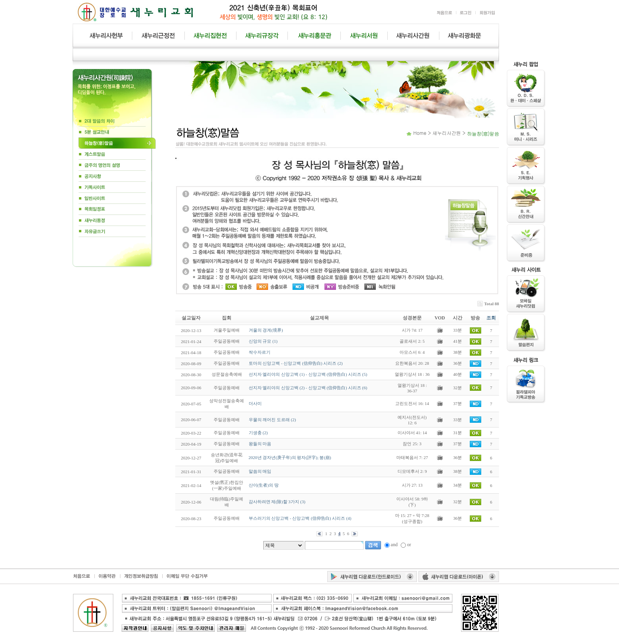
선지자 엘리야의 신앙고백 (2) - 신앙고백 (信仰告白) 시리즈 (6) (308, 387)
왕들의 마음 (260, 443)
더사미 (255, 403)
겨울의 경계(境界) (266, 330)
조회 (491, 318)
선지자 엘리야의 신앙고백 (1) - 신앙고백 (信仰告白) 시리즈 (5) (308, 374)
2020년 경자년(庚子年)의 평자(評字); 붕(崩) (290, 457)
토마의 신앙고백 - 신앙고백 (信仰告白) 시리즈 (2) (296, 363)
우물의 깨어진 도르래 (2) (272, 419)
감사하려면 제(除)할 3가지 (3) (277, 501)
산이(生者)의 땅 (264, 485)
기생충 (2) (258, 432)
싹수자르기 (259, 352)
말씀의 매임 (260, 471)
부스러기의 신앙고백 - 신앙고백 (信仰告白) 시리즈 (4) (300, 518)
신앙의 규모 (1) (263, 341)
